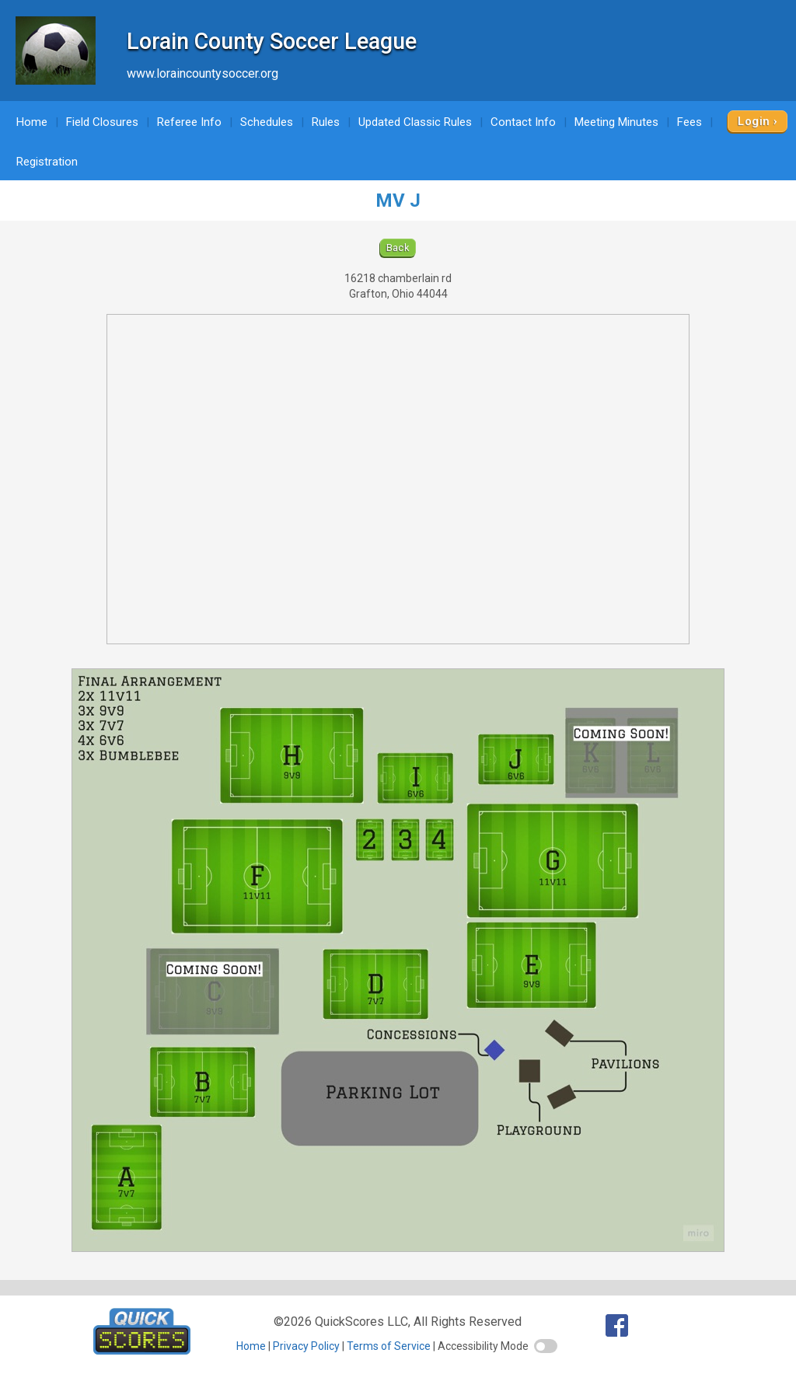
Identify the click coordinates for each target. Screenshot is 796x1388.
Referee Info (189, 122)
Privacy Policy (306, 1346)
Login (754, 121)
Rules (326, 122)
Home (31, 122)
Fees (689, 122)
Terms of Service (389, 1346)
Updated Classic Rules (415, 122)
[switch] (545, 1346)
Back (398, 247)
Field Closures (102, 122)
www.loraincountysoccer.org (202, 73)
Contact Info (523, 122)
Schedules (266, 122)
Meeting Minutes (616, 122)
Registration (47, 162)
